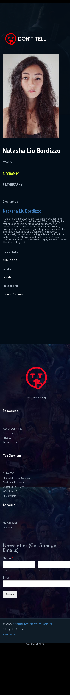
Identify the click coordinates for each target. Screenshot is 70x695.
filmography (12, 184)
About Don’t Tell (12, 428)
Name (8, 558)
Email (8, 578)
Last (40, 570)
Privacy (7, 437)
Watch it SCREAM (13, 487)
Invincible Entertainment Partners (32, 624)
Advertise (8, 433)
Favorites (8, 527)
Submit (10, 594)
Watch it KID (10, 491)
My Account (10, 523)
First (5, 570)
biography (11, 174)
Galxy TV (8, 473)
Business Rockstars (14, 482)
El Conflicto (9, 496)
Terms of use (10, 442)
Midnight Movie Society (16, 478)
